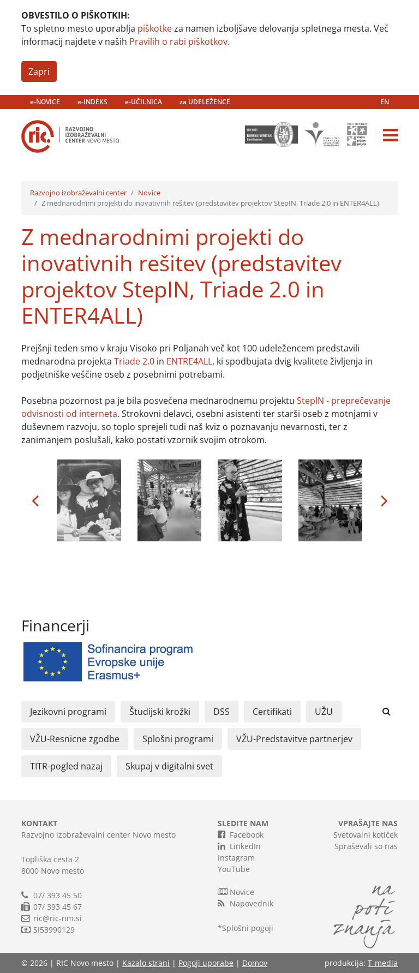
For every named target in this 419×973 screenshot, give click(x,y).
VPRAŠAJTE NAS (368, 823)
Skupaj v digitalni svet (169, 766)
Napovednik (245, 903)
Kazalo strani (146, 963)
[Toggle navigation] (390, 135)
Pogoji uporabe (206, 963)
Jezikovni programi (68, 712)
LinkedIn (239, 845)
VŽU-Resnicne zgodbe (74, 739)
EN (384, 101)
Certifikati (272, 712)
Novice (149, 193)
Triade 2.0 (134, 361)
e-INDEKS (92, 101)
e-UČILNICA (143, 101)
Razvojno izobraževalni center (78, 193)
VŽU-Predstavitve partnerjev (294, 739)
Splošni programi (177, 739)
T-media (383, 963)
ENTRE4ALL (189, 361)
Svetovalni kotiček (365, 834)
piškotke (154, 28)
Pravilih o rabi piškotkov (178, 41)
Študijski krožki (159, 712)
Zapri (39, 71)
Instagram (236, 857)
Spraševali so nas (366, 846)
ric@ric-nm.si (57, 918)
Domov (254, 963)
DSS (221, 712)
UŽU (324, 712)
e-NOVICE (45, 101)
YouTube (234, 869)
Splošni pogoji (247, 928)
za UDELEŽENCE (204, 101)
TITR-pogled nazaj (66, 766)
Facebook (241, 834)
